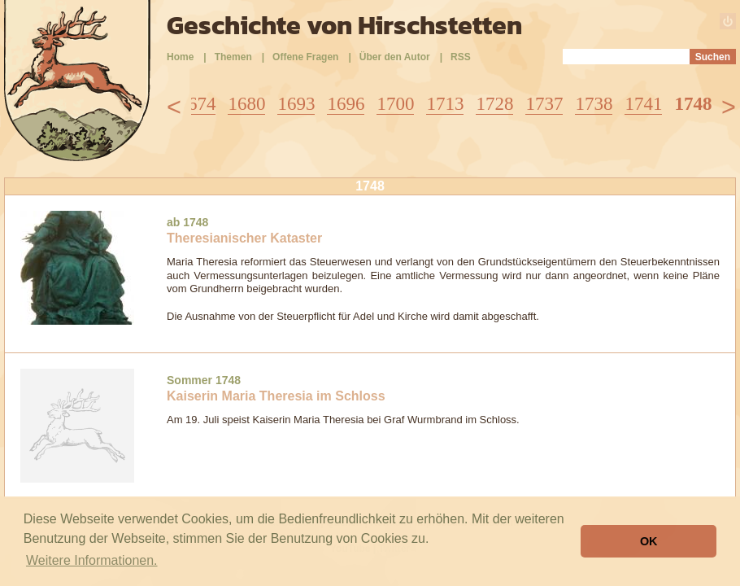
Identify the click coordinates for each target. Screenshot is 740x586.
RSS (461, 57)
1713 (445, 104)
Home (180, 57)
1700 (395, 104)
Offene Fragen (305, 57)
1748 (693, 104)
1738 (593, 104)
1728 (494, 104)
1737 (544, 104)
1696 (345, 104)
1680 (246, 104)
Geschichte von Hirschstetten (344, 25)
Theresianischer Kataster (244, 238)
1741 (643, 104)
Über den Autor (394, 57)
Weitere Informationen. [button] (92, 560)
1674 (196, 104)
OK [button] (649, 541)
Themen (233, 57)
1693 (296, 104)
